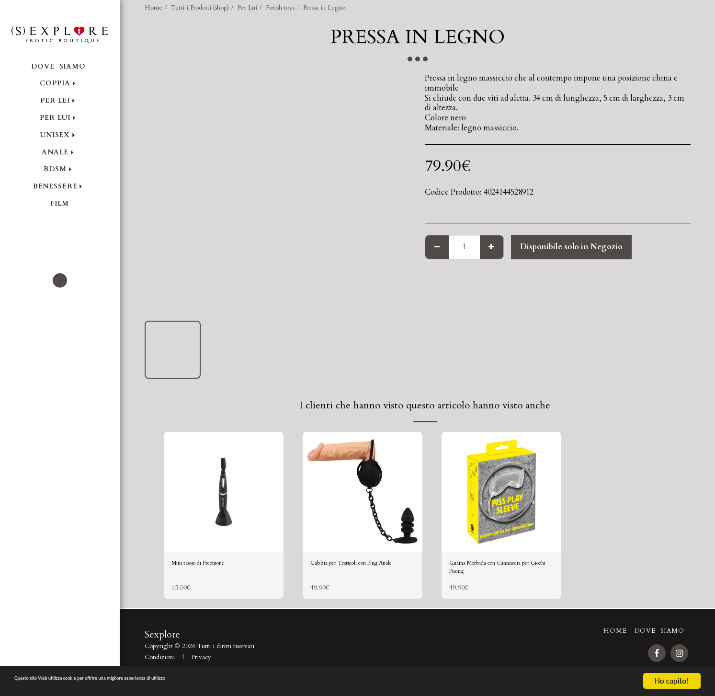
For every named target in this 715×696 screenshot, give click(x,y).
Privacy (201, 665)
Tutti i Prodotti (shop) (200, 7)
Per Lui (247, 7)
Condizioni (160, 665)
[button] (60, 251)
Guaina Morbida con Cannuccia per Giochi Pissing (501, 571)
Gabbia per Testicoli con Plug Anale (362, 571)
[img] (224, 492)
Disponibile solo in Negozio (571, 247)
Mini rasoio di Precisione (214, 565)
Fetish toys (280, 7)
